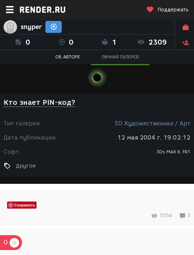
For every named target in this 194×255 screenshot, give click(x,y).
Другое (26, 166)
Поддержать (167, 10)
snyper (31, 27)
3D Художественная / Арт (152, 123)
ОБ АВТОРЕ (67, 57)
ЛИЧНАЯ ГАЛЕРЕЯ (120, 57)
